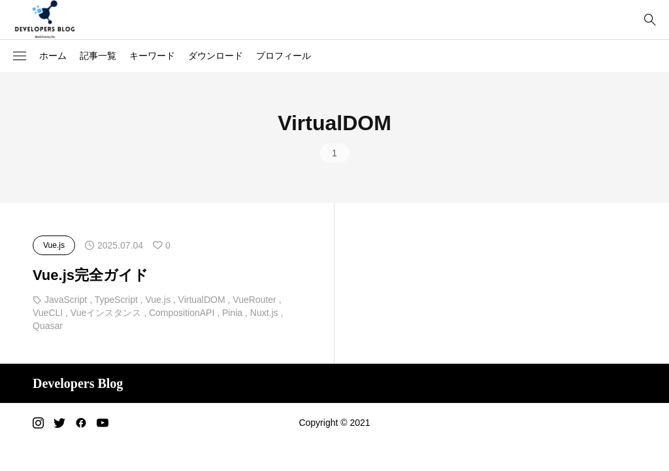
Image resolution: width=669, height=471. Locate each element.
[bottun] (649, 20)
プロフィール (283, 55)
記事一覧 (98, 55)
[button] (19, 56)
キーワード (152, 55)
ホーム (53, 55)
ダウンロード (215, 55)
